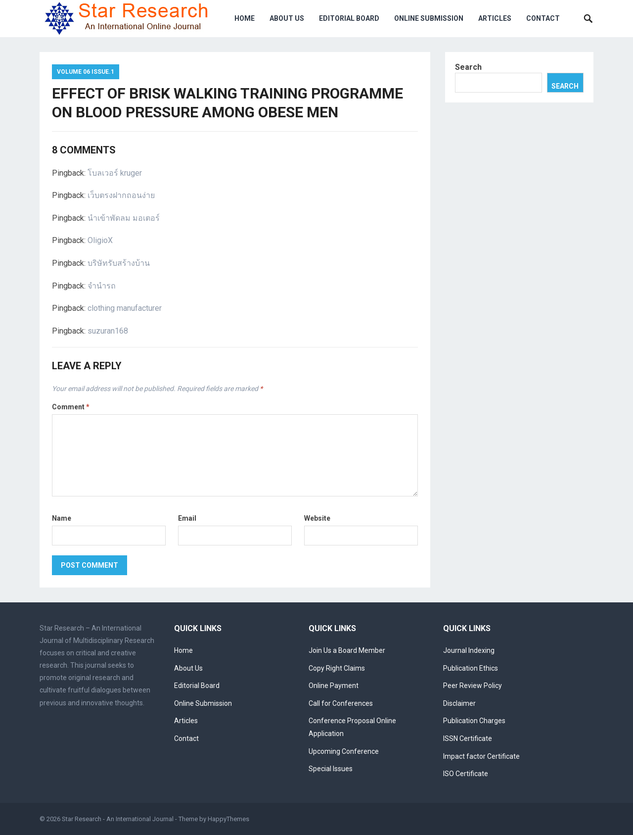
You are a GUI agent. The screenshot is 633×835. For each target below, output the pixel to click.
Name (61, 518)
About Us (287, 18)
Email (187, 518)
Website (317, 518)
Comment (71, 407)
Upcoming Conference (344, 751)
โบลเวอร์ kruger (115, 173)
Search (468, 67)
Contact (543, 18)
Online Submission (428, 18)
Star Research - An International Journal (118, 819)
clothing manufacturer (125, 308)
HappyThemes (228, 819)
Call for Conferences (341, 703)
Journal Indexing (469, 650)
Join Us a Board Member (347, 650)
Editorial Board (349, 18)
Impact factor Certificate (481, 756)
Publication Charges (474, 721)
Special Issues (331, 769)
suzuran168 (108, 331)
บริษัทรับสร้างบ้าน (119, 263)
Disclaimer (459, 703)
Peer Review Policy (472, 685)
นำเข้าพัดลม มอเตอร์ (124, 218)
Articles (494, 18)
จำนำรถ (102, 286)
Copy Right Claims (337, 668)
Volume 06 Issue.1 (85, 71)
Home (244, 18)
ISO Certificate (465, 774)
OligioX (100, 240)
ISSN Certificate (467, 738)
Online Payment (334, 685)
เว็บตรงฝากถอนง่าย (121, 195)
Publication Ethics (470, 668)
